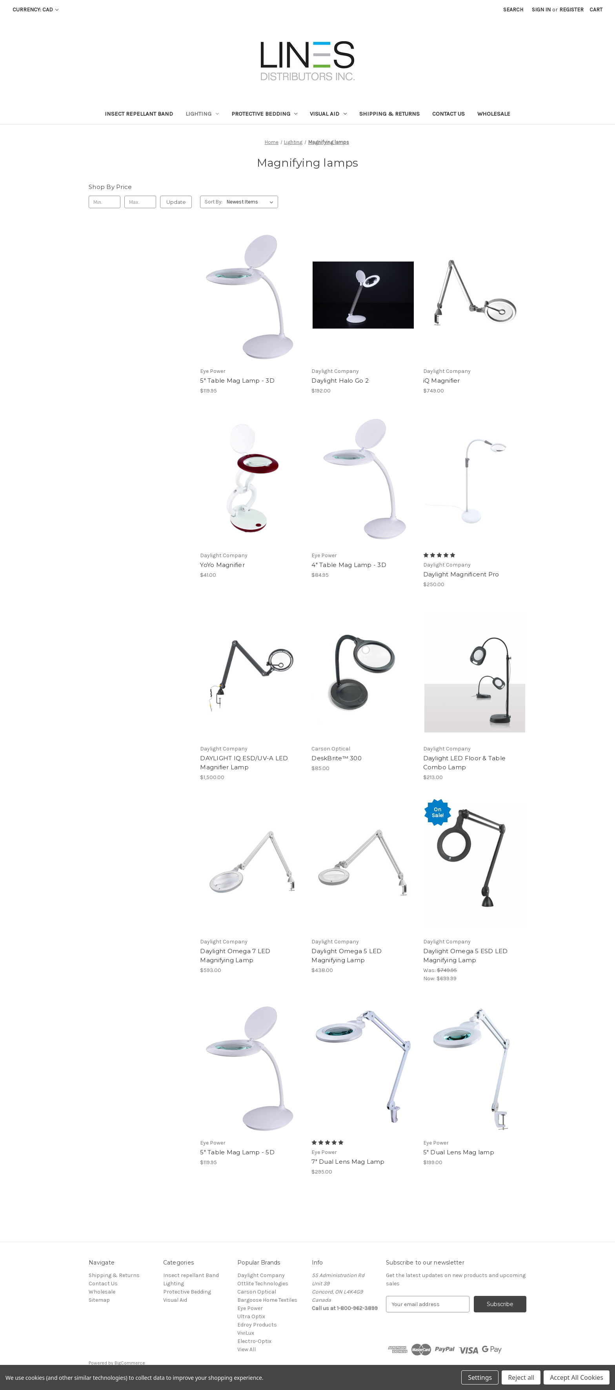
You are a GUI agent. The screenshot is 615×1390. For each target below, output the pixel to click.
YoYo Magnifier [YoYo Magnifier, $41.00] (222, 565)
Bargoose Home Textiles (267, 1300)
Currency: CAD (35, 9)
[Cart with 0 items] (596, 9)
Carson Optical (256, 1291)
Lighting (202, 113)
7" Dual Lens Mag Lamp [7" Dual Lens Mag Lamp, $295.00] (347, 1161)
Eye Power (250, 1308)
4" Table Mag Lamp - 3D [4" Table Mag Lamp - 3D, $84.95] (348, 565)
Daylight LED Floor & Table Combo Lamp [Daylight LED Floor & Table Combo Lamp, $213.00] (464, 762)
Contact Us (448, 113)
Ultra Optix (251, 1316)
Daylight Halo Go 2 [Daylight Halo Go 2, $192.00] (340, 380)
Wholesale (493, 113)
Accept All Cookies (576, 1377)
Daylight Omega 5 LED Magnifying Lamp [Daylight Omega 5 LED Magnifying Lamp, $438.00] (346, 955)
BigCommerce (130, 1363)
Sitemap (99, 1300)
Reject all (521, 1377)
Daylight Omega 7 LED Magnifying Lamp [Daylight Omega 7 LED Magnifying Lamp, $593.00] (235, 955)
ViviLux (245, 1333)
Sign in (541, 9)
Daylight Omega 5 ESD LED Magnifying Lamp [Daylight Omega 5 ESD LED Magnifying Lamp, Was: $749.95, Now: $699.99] (465, 955)
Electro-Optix (254, 1341)
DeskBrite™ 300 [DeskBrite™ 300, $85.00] (336, 758)
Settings (480, 1377)
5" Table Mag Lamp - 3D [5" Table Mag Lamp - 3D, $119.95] (237, 380)
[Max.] (140, 202)
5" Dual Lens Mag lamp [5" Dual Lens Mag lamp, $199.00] (458, 1152)
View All (246, 1349)
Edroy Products (257, 1324)
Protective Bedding (264, 113)
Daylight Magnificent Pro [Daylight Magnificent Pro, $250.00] (461, 574)
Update (176, 202)
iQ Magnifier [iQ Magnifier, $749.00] (441, 380)
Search (513, 9)
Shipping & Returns (389, 113)
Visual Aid (328, 113)
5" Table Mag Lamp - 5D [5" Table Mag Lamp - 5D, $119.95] (237, 1152)
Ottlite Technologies (262, 1283)
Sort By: (213, 202)
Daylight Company (261, 1275)
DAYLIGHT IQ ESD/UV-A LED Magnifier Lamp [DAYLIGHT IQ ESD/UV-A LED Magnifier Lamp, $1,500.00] (244, 762)
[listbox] (252, 202)
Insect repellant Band (139, 113)
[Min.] (104, 202)
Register (571, 9)
